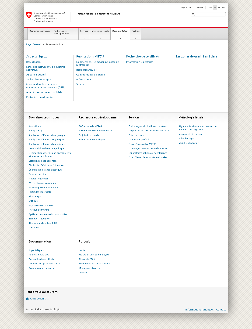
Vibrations (34, 227)
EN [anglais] (223, 7)
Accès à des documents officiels (44, 92)
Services (84, 31)
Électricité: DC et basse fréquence (46, 165)
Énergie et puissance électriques (45, 169)
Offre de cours (136, 135)
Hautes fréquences (38, 178)
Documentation (121, 32)
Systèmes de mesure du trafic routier (48, 214)
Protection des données (39, 97)
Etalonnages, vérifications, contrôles (147, 126)
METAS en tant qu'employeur (94, 254)
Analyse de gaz (36, 130)
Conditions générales (140, 139)
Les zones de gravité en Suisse (196, 56)
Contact (199, 7)
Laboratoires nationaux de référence (148, 152)
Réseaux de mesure (39, 209)
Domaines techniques (39, 31)
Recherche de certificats (143, 56)
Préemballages (186, 138)
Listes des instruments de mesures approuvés (45, 68)
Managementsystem (89, 268)
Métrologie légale (100, 31)
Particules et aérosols (40, 191)
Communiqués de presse (90, 74)
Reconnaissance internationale (95, 263)
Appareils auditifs (36, 74)
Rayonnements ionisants (41, 205)
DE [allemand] (210, 7)
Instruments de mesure (190, 134)
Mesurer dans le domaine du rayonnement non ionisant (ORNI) (45, 86)
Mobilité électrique (188, 143)
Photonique (35, 196)
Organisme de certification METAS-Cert (149, 130)
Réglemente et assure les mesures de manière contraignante (197, 128)
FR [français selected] (215, 7)
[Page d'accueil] (76, 17)
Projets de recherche (89, 135)
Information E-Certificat (139, 61)
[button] (193, 14)
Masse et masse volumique (43, 183)
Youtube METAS (39, 298)
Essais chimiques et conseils (43, 160)
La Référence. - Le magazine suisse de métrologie (97, 63)
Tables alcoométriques (39, 79)
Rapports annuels (86, 69)
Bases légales (33, 61)
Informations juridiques (199, 309)
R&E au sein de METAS (90, 126)
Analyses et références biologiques (47, 144)
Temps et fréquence (39, 218)
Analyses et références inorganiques (47, 135)
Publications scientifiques (92, 139)
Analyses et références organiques (46, 139)
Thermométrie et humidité (43, 223)
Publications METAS (90, 56)
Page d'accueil (187, 7)
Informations (83, 79)
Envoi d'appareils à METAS (142, 144)
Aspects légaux (36, 56)
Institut (82, 250)
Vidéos (80, 84)
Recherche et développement (61, 32)
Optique (33, 200)
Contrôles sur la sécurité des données (148, 157)
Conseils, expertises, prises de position (148, 148)
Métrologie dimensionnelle (43, 187)
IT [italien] (219, 7)
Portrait (135, 31)
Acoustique (35, 126)
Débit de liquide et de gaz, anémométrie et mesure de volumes (50, 154)
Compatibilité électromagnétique (46, 148)
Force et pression (38, 174)
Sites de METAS (87, 259)
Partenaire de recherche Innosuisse (97, 130)
